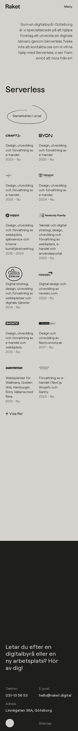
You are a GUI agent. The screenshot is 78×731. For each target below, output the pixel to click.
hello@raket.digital (55, 695)
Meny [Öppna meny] (68, 6)
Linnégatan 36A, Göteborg (29, 710)
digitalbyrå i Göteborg (53, 24)
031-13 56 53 (17, 695)
